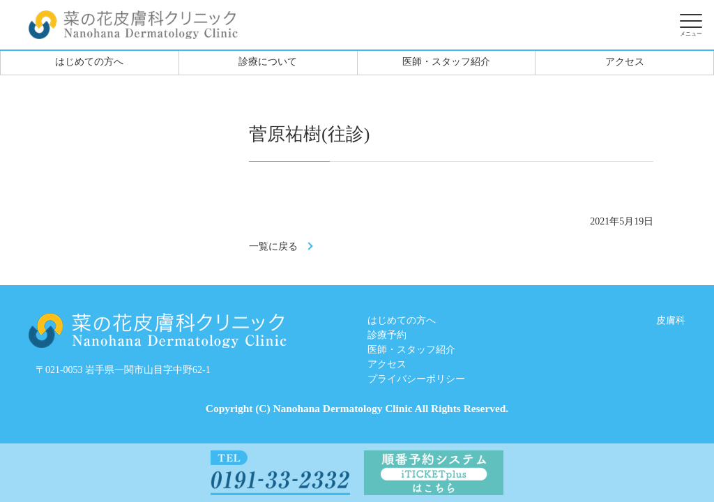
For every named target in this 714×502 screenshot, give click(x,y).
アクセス (624, 61)
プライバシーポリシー (416, 379)
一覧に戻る (273, 246)
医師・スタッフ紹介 (446, 61)
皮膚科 (670, 320)
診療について (267, 61)
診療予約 (387, 335)
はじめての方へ (89, 61)
